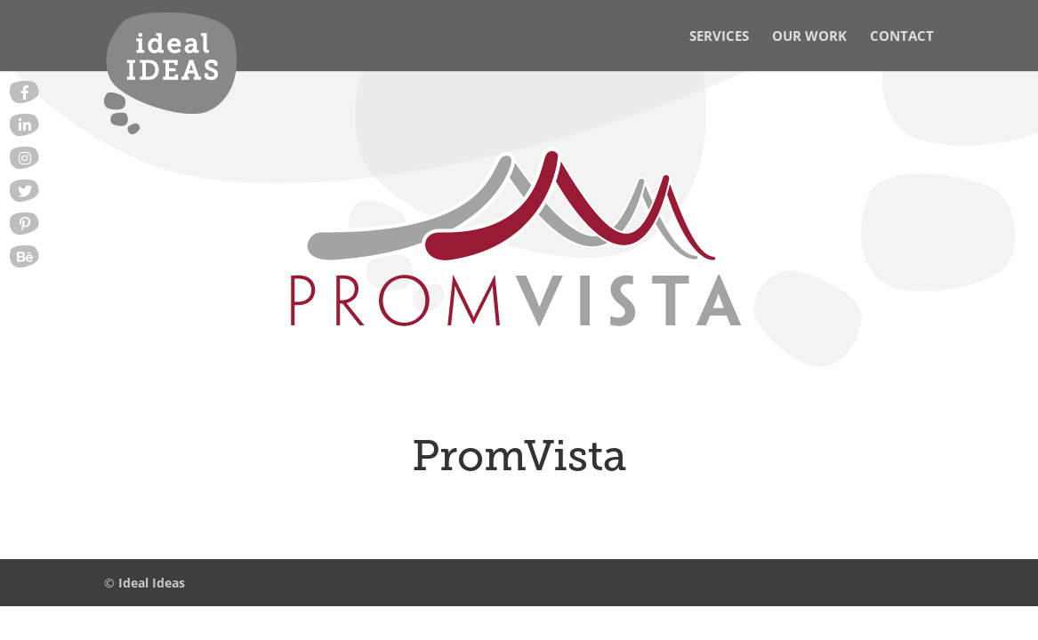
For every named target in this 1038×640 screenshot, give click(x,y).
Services (719, 36)
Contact (902, 36)
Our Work (809, 36)
